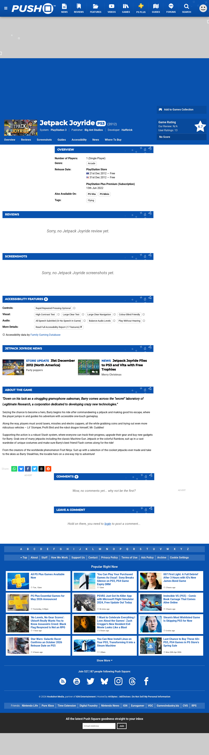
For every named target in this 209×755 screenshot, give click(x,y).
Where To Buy (113, 139)
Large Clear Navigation (99, 314)
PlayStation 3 (59, 130)
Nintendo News (110, 705)
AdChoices (125, 696)
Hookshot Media (55, 696)
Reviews (26, 139)
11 (19, 372)
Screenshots (44, 139)
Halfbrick (127, 130)
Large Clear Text (71, 314)
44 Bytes (112, 696)
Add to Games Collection (175, 109)
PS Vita (92, 194)
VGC (150, 705)
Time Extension (67, 705)
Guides (62, 139)
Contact (93, 557)
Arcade (91, 163)
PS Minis (104, 194)
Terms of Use (129, 557)
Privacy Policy (109, 557)
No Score (164, 136)
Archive (161, 557)
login (107, 524)
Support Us (78, 557)
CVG (185, 705)
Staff (44, 557)
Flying (91, 200)
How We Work (59, 557)
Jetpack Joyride (73, 123)
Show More (104, 660)
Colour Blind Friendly (129, 314)
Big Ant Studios (94, 130)
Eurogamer (137, 705)
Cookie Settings (179, 557)
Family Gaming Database (45, 334)
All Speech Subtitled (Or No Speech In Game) (58, 320)
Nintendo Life (30, 705)
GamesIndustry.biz (168, 705)
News (95, 139)
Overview (9, 139)
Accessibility (79, 139)
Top (23, 557)
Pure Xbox (48, 705)
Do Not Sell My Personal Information (151, 696)
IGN (125, 705)
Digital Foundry (89, 705)
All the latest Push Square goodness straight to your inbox (104, 719)
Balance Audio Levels (100, 320)
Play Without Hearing (129, 320)
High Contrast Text (45, 314)
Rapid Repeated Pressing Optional (53, 308)
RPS (194, 705)
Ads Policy (147, 557)
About (34, 557)
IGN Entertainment (86, 696)
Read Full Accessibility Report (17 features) (59, 327)
